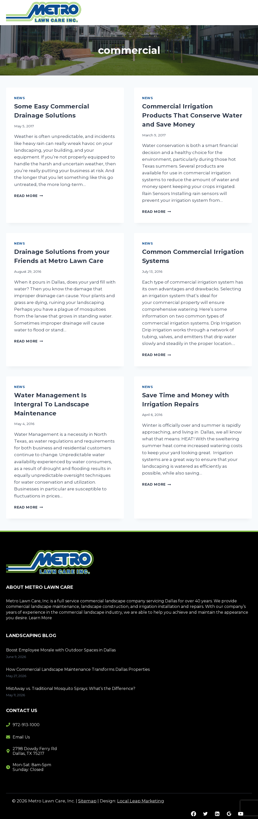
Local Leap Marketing (140, 800)
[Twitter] (205, 814)
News (19, 98)
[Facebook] (193, 814)
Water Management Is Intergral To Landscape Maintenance (51, 404)
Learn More (40, 617)
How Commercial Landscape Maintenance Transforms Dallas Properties (78, 669)
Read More (28, 196)
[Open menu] (246, 12)
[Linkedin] (217, 814)
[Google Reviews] (229, 814)
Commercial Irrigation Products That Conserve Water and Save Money (192, 115)
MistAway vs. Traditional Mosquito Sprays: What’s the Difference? (70, 688)
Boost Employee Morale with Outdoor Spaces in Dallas (61, 650)
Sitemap (87, 800)
